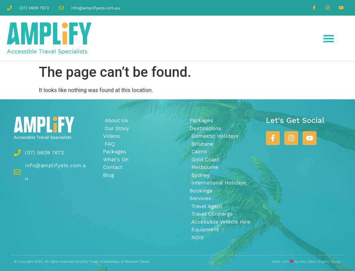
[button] (329, 38)
